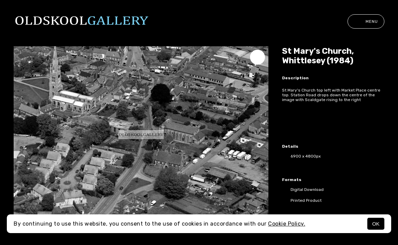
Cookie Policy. (286, 223)
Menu (366, 21)
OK (376, 224)
